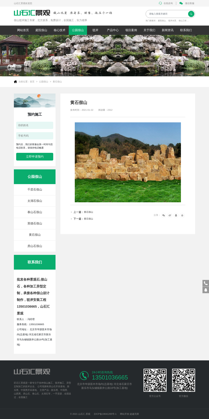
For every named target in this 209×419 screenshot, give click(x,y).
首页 (32, 81)
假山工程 (182, 20)
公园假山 (43, 81)
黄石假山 (57, 81)
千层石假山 (34, 189)
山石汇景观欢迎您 (23, 3)
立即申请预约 (35, 156)
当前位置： (24, 81)
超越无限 (134, 414)
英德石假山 (34, 223)
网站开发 (124, 414)
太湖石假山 (34, 200)
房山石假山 (34, 246)
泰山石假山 (34, 212)
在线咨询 (166, 3)
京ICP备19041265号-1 (105, 414)
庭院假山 (162, 20)
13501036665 (110, 378)
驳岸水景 (172, 20)
